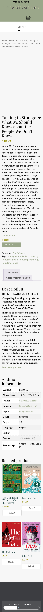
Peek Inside (9, 235)
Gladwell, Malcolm (28, 400)
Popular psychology (29, 259)
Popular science (10, 262)
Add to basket (11, 244)
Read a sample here (12, 367)
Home (4, 40)
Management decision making (22, 256)
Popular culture (10, 259)
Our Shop (27, 604)
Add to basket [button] (12, 513)
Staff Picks (14, 604)
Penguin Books (26, 411)
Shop (11, 40)
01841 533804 (21, 1)
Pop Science (21, 40)
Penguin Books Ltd (28, 406)
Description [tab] (12, 272)
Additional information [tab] (18, 277)
